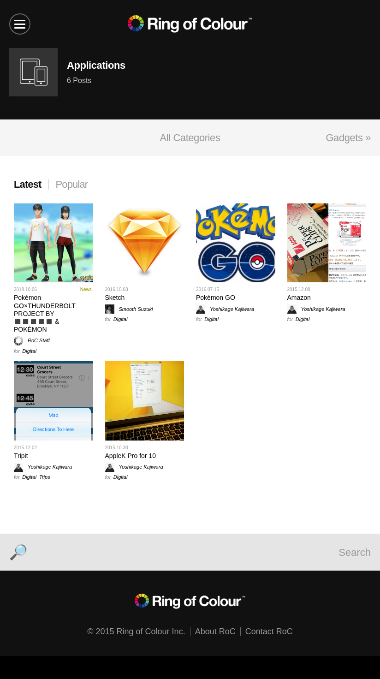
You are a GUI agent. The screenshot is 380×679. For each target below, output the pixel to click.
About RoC (215, 631)
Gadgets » (348, 137)
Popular (72, 184)
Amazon (299, 297)
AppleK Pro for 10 (130, 455)
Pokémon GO (215, 297)
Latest (28, 184)
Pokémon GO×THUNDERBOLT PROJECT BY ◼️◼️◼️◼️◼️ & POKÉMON (45, 313)
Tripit (21, 455)
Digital (29, 351)
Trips (44, 477)
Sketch (115, 297)
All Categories (190, 137)
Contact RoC (269, 631)
